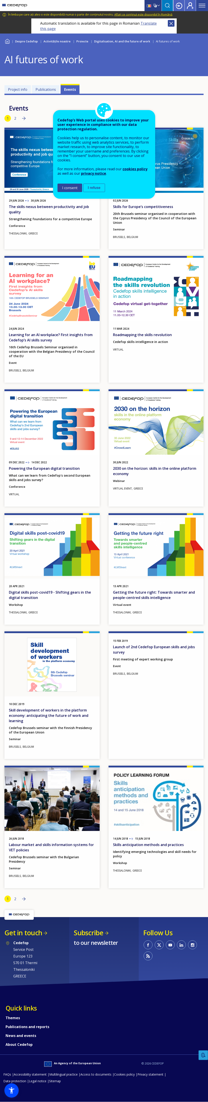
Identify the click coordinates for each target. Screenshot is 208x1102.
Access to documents (95, 1074)
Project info (17, 89)
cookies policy (135, 168)
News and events (21, 1035)
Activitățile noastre (57, 41)
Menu (202, 5)
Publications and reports (27, 1026)
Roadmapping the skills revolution (142, 334)
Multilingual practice (63, 1074)
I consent (69, 187)
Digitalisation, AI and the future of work (122, 41)
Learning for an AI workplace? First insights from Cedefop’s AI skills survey (51, 337)
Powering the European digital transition (44, 468)
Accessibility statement (30, 1074)
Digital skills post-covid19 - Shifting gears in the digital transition (50, 595)
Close (171, 23)
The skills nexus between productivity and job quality (49, 209)
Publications (46, 89)
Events (70, 89)
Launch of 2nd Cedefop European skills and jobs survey (154, 649)
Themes (13, 1017)
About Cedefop (19, 1044)
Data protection (14, 1081)
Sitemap (55, 1081)
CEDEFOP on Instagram (192, 944)
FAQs (7, 1074)
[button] (11, 1090)
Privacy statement (150, 1074)
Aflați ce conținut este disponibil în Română (143, 14)
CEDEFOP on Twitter (159, 944)
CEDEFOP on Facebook (148, 944)
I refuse (94, 188)
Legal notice (37, 1081)
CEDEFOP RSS (148, 955)
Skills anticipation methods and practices (148, 844)
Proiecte (82, 41)
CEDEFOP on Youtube (170, 944)
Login (178, 5)
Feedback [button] (203, 1055)
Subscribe (88, 932)
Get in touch (23, 932)
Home (7, 41)
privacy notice (93, 173)
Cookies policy (124, 1074)
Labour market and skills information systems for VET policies (51, 847)
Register (190, 5)
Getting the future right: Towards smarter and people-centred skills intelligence (154, 595)
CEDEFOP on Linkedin (181, 944)
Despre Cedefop (26, 41)
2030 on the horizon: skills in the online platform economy (154, 471)
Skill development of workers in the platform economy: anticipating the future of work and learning (48, 715)
